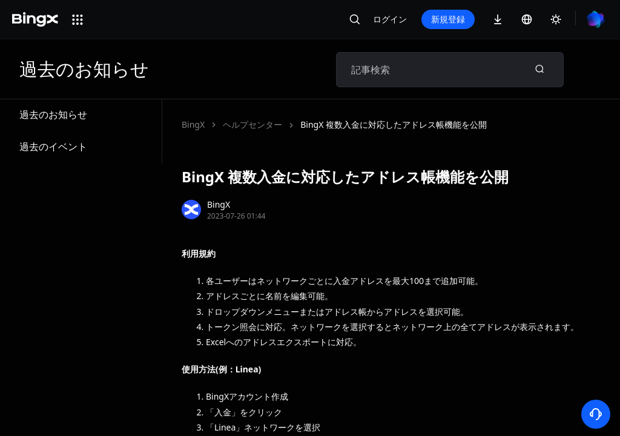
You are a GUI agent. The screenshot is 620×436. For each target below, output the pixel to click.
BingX (193, 124)
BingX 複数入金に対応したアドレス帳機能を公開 (393, 124)
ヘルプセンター (252, 124)
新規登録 (448, 19)
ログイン (390, 19)
